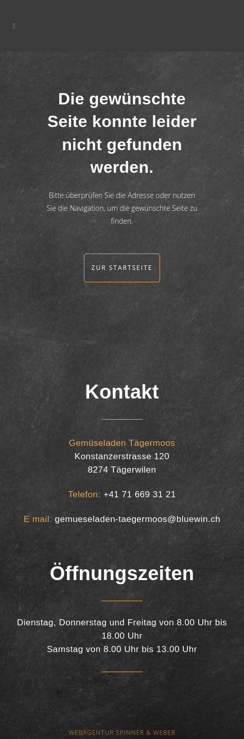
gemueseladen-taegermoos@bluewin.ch (138, 519)
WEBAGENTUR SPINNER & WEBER (122, 732)
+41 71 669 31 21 (139, 494)
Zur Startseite (122, 267)
